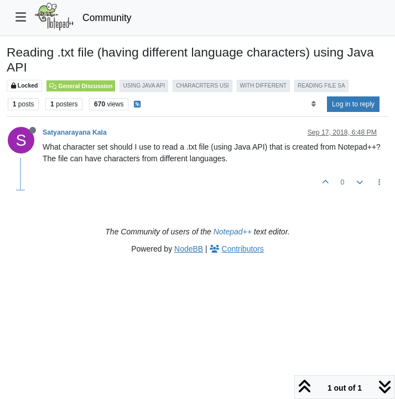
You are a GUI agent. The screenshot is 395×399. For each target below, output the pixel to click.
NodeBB (188, 248)
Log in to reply (353, 104)
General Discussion (80, 86)
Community (107, 17)
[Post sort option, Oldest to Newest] (313, 104)
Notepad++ (233, 231)
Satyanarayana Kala (75, 132)
